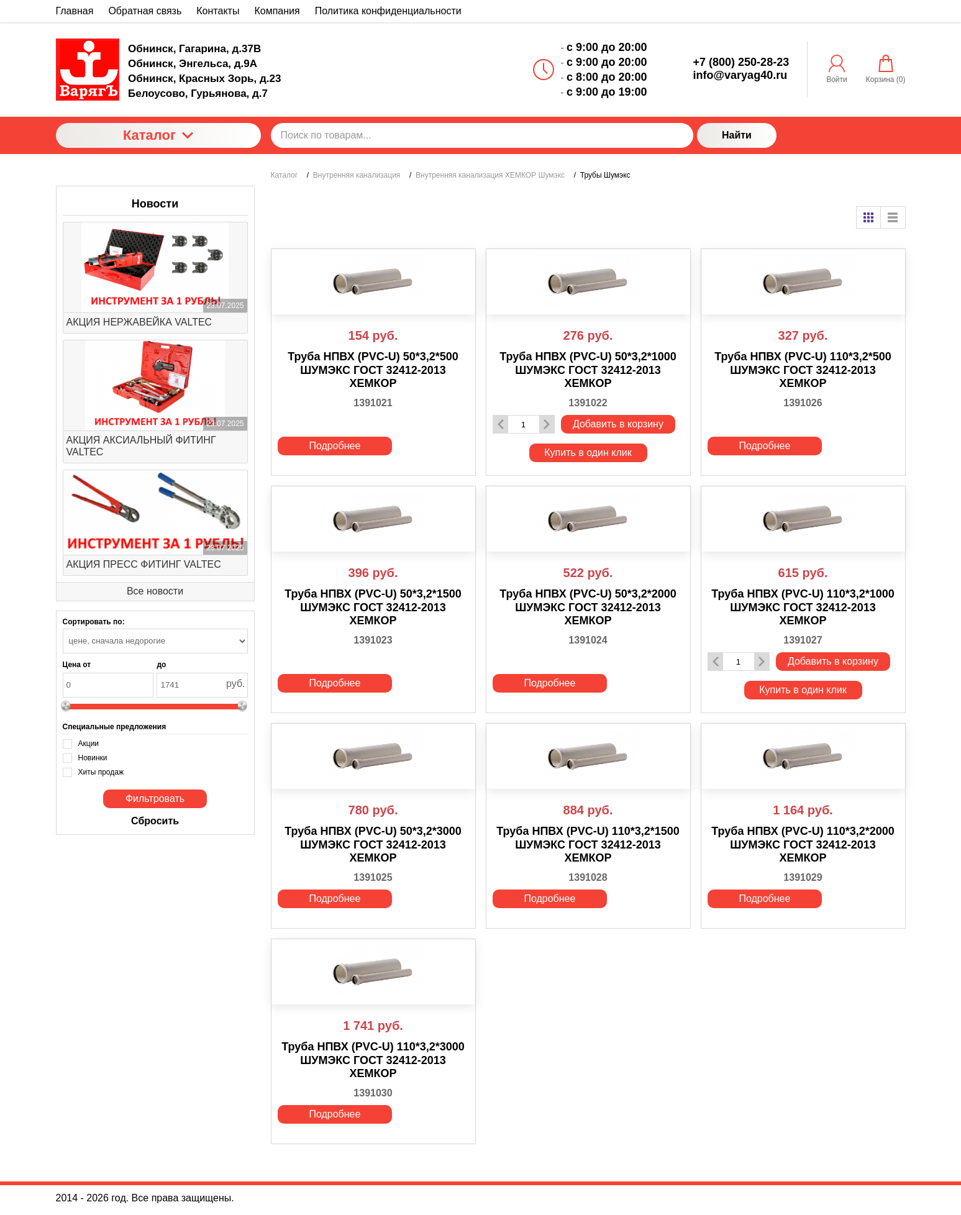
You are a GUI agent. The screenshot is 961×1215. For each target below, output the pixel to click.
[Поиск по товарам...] (482, 135)
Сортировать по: (94, 621)
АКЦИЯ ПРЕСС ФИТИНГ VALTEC (143, 564)
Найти (737, 135)
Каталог (158, 135)
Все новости (155, 591)
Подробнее (334, 445)
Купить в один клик (588, 452)
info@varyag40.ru (740, 75)
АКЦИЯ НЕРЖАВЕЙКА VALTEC (139, 322)
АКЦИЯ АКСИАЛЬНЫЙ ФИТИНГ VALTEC (141, 446)
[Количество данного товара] (523, 424)
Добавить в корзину (618, 424)
